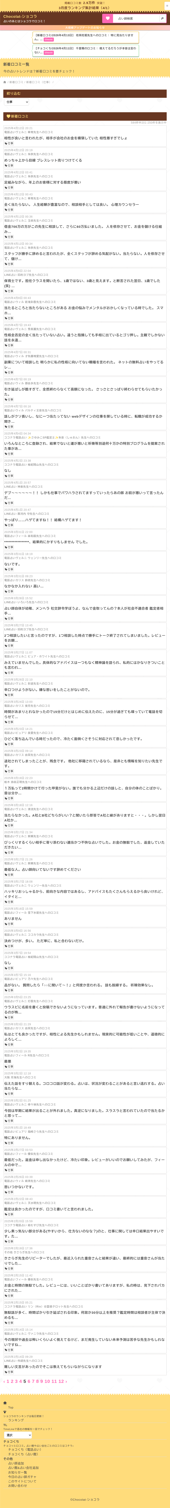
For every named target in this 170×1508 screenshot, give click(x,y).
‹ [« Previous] (4, 1381)
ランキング (16, 1420)
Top (11, 1407)
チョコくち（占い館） (24, 1454)
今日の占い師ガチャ (22, 1477)
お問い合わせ (17, 1486)
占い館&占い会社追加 (23, 1468)
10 (47, 1381)
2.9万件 (89, 3)
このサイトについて (22, 1481)
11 (54, 1381)
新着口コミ (17, 82)
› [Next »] (66, 1381)
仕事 (11, 143)
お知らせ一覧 (17, 1472)
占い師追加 (16, 1463)
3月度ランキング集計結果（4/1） (85, 8)
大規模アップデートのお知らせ (85, 27)
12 (61, 1381)
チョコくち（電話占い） (25, 1449)
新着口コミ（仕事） (39, 82)
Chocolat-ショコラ (20, 16)
